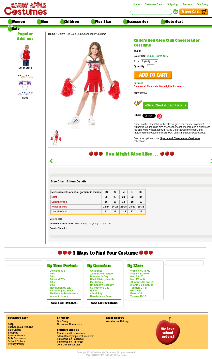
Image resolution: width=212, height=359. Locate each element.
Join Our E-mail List (68, 344)
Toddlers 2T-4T (138, 287)
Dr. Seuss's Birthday (102, 285)
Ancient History (59, 296)
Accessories (138, 21)
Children (71, 21)
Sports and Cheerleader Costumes (180, 138)
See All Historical (64, 303)
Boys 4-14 (136, 293)
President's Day (99, 276)
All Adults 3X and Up (142, 282)
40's (52, 273)
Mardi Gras (96, 282)
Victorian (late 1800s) (62, 290)
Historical (173, 21)
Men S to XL (137, 276)
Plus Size (103, 21)
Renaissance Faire (100, 296)
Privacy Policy (16, 344)
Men (44, 21)
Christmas (96, 270)
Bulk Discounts (17, 338)
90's (52, 285)
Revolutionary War (61, 287)
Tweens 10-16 (138, 296)
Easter (94, 290)
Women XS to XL (140, 270)
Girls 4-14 (135, 290)
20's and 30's (57, 270)
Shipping (172, 4)
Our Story (202, 4)
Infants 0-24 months (141, 285)
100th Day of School (101, 273)
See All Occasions (104, 303)
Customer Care (153, 4)
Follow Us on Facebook (70, 339)
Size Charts (14, 329)
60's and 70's (57, 279)
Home (136, 4)
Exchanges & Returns (20, 327)
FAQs (11, 324)
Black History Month (102, 279)
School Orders (16, 341)
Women (18, 21)
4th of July (96, 293)
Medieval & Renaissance (64, 293)
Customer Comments (69, 324)
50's (52, 276)
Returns (187, 4)
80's (52, 282)
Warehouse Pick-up (117, 321)
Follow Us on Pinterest (70, 341)
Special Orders (16, 335)
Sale (16, 28)
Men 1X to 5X (138, 279)
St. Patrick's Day (99, 287)
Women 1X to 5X (139, 273)
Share (138, 115)
